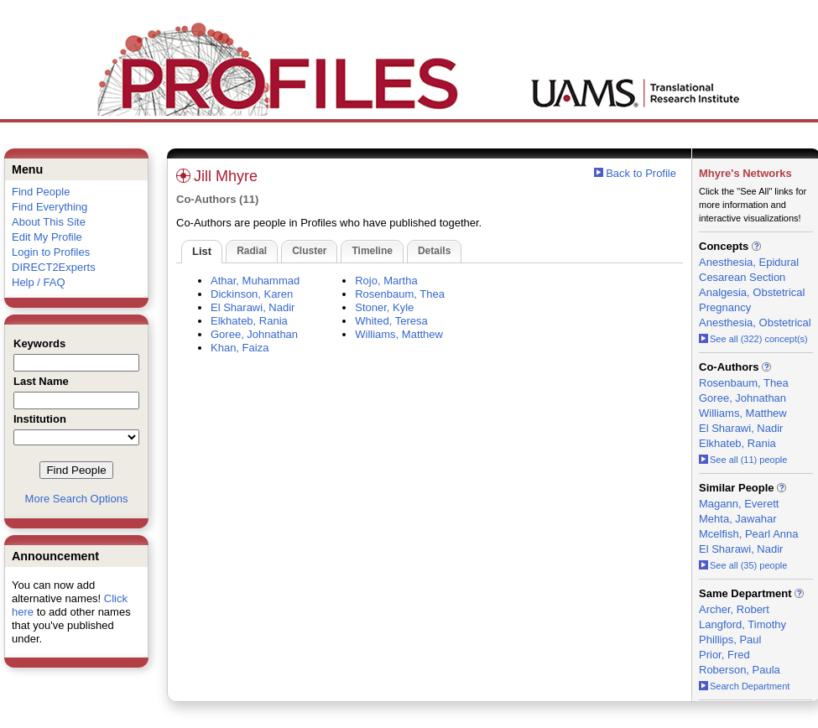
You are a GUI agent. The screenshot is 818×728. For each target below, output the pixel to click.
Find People (41, 191)
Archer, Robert (734, 609)
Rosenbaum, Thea (400, 294)
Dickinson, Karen (252, 294)
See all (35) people (743, 565)
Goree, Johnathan (254, 334)
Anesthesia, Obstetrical (755, 322)
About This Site (49, 222)
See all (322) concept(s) (753, 339)
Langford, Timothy (742, 624)
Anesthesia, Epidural (749, 262)
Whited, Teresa (391, 321)
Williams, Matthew (399, 334)
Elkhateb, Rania (249, 321)
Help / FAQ (38, 282)
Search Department (744, 686)
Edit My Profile (47, 237)
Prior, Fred (724, 654)
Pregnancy (725, 307)
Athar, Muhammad (255, 280)
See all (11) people (743, 460)
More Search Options (76, 498)
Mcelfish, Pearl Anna (749, 534)
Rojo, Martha (386, 280)
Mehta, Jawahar (738, 518)
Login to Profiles (51, 252)
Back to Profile (641, 173)
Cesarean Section (742, 277)
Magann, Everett (739, 503)
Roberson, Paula (739, 669)
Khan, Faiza (239, 347)
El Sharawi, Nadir (252, 307)
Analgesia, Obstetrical (752, 292)
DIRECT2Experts (54, 267)
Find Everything (49, 206)
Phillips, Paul (730, 639)
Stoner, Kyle (384, 307)
